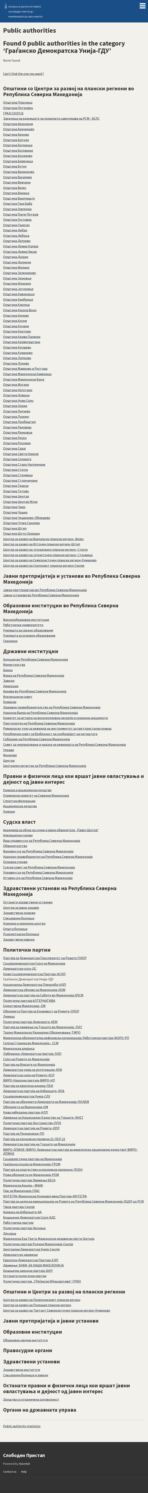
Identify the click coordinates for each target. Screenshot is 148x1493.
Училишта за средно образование (28, 630)
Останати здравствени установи (27, 902)
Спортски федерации (19, 801)
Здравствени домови (19, 913)
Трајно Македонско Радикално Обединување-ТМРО (41, 1032)
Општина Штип (15, 528)
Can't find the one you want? (23, 74)
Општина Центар (16, 496)
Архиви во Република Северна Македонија (34, 691)
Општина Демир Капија (20, 246)
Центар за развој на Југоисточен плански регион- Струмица (48, 555)
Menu (142, 5)
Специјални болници (18, 918)
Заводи (8, 680)
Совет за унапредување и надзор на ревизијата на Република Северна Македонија (64, 744)
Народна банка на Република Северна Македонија (40, 713)
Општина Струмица (18, 475)
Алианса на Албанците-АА (22, 1212)
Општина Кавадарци (18, 294)
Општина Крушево (17, 347)
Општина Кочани (16, 326)
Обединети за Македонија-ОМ (25, 1107)
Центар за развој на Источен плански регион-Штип (41, 544)
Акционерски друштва (20, 806)
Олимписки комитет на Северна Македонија (36, 795)
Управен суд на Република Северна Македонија (38, 872)
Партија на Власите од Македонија (29, 1064)
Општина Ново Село (18, 400)
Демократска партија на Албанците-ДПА (33, 1091)
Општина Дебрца (16, 235)
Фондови (10, 755)
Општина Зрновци (17, 278)
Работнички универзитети (23, 625)
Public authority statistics (22, 1426)
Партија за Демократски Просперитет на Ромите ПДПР (45, 958)
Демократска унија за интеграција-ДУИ (32, 1070)
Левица (9, 1016)
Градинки (10, 641)
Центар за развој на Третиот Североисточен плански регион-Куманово (56, 1310)
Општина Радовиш (17, 427)
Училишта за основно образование (29, 635)
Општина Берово (16, 134)
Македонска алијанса (18, 1048)
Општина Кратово (17, 331)
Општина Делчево (17, 241)
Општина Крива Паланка (21, 337)
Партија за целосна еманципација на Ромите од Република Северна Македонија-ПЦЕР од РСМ (73, 1201)
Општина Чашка (15, 512)
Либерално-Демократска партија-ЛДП (32, 1054)
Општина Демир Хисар (20, 251)
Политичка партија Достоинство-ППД (32, 1123)
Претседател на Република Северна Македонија (39, 723)
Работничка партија (18, 1222)
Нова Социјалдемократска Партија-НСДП (34, 974)
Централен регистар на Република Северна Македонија (44, 766)
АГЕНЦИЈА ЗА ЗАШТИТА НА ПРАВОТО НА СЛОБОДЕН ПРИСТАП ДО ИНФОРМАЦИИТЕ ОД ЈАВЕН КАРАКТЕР (25, 11)
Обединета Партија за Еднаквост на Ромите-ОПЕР (41, 1011)
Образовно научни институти (25, 1340)
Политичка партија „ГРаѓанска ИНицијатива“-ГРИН (42, 1281)
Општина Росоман (17, 443)
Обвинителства (15, 846)
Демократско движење (20, 1254)
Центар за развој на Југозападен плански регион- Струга (45, 549)
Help (24, 1471)
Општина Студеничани (20, 480)
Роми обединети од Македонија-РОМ (31, 1175)
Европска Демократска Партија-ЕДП (30, 1260)
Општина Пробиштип (19, 422)
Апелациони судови (18, 835)
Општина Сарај (14, 448)
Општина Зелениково (19, 273)
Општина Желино (16, 267)
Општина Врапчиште (19, 198)
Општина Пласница (17, 102)
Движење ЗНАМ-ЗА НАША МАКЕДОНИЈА (33, 1265)
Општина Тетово (16, 491)
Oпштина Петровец (18, 108)
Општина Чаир (14, 507)
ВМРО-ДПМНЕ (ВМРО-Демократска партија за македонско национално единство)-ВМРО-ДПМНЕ (70, 1151)
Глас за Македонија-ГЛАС (21, 1191)
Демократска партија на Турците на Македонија (39, 1144)
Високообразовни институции (26, 620)
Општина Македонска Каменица (27, 374)
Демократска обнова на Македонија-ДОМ (34, 990)
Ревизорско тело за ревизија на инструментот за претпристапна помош (57, 728)
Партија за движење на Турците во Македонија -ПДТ (42, 1027)
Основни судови (15, 862)
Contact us (10, 1471)
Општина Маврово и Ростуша (25, 368)
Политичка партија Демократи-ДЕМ (30, 1022)
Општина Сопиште (17, 459)
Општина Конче (15, 321)
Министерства (14, 664)
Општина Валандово (18, 172)
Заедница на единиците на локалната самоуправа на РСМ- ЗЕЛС (51, 118)
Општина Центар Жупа (20, 502)
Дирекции (10, 686)
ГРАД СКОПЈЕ (13, 113)
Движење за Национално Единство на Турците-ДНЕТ (43, 1117)
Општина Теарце (16, 486)
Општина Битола (16, 140)
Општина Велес (14, 188)
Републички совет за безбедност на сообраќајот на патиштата (50, 734)
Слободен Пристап (5, 6)
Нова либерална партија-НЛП (25, 1112)
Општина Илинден (17, 283)
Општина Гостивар (17, 219)
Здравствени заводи (18, 939)
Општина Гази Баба (17, 203)
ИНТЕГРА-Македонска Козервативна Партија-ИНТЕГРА (45, 1196)
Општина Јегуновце (18, 289)
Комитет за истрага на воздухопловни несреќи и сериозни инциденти (55, 718)
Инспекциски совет (17, 696)
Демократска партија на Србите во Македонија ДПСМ (43, 995)
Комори (9, 811)
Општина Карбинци (18, 299)
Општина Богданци (17, 145)
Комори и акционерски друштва (27, 790)
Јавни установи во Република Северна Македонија (41, 595)
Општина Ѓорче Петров (20, 214)
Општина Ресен (15, 438)
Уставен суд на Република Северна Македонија (38, 878)
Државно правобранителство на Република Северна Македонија (51, 707)
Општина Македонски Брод (23, 379)
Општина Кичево (16, 315)
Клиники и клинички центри (24, 923)
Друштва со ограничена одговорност (31, 1399)
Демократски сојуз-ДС (19, 968)
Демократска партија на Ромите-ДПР (31, 1128)
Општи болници (15, 929)
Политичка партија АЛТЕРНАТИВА (29, 1000)
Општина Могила (16, 384)
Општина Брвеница (18, 161)
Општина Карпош (16, 305)
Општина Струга (15, 469)
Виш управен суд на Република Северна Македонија (41, 840)
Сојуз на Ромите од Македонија (26, 1059)
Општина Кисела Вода (19, 310)
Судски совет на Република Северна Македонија (39, 867)
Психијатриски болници (21, 934)
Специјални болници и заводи (25, 1375)
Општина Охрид (15, 406)
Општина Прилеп (16, 416)
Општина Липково (17, 358)
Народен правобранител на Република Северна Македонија (48, 856)
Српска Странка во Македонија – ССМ (31, 1043)
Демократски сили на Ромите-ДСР (29, 1075)
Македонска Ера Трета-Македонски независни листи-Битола (48, 1238)
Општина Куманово (18, 353)
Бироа (8, 670)
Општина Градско (16, 225)
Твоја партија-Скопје (19, 1207)
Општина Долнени (17, 262)
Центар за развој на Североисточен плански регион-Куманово (50, 560)
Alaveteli (24, 1464)
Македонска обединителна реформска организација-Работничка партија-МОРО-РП (66, 1038)
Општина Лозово (16, 363)
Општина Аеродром (18, 124)
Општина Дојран (15, 257)
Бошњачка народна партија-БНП (28, 1271)
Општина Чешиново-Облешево (26, 518)
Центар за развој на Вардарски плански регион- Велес (43, 539)
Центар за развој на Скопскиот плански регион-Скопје (43, 565)
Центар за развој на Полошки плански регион (37, 1305)
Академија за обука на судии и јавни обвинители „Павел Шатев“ (51, 830)
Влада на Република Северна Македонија (33, 675)
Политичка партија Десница (24, 1228)
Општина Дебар (15, 230)
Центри (9, 760)
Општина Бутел (15, 166)
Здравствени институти (21, 1370)
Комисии (9, 702)
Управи (8, 750)
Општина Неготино (17, 390)
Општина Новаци (16, 395)
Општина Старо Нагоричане (24, 464)
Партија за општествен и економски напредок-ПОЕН (43, 1169)
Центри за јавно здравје (21, 907)
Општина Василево (17, 177)
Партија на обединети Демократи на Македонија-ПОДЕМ (46, 1102)
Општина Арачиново (18, 129)
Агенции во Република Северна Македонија (35, 659)
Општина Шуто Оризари (21, 533)
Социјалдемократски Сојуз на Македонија (34, 963)
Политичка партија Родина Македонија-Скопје (38, 1244)
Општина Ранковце (17, 432)
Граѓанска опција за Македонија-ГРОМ (31, 1164)
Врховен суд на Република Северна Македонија (38, 851)
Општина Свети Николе (21, 454)
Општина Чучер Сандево (21, 523)
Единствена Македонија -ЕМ (24, 1006)
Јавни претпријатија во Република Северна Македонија (45, 590)
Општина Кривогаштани (21, 342)
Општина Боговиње (18, 150)
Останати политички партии (24, 1276)
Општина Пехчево (16, 411)
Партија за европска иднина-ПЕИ (28, 1086)
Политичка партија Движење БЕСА (29, 1180)
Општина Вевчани (17, 182)
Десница (9, 1233)
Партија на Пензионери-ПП (23, 1133)
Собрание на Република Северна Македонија (36, 739)
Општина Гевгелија (17, 209)
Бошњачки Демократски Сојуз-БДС (29, 1217)
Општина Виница (16, 193)
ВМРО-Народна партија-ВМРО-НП (29, 1080)
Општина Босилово (17, 156)
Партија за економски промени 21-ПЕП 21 (34, 1139)
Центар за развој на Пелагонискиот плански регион (41, 1300)
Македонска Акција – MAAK (23, 1185)
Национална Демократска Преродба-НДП (34, 984)
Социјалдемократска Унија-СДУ (26, 1096)
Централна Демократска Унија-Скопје (31, 1249)
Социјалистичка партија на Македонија (32, 1159)
